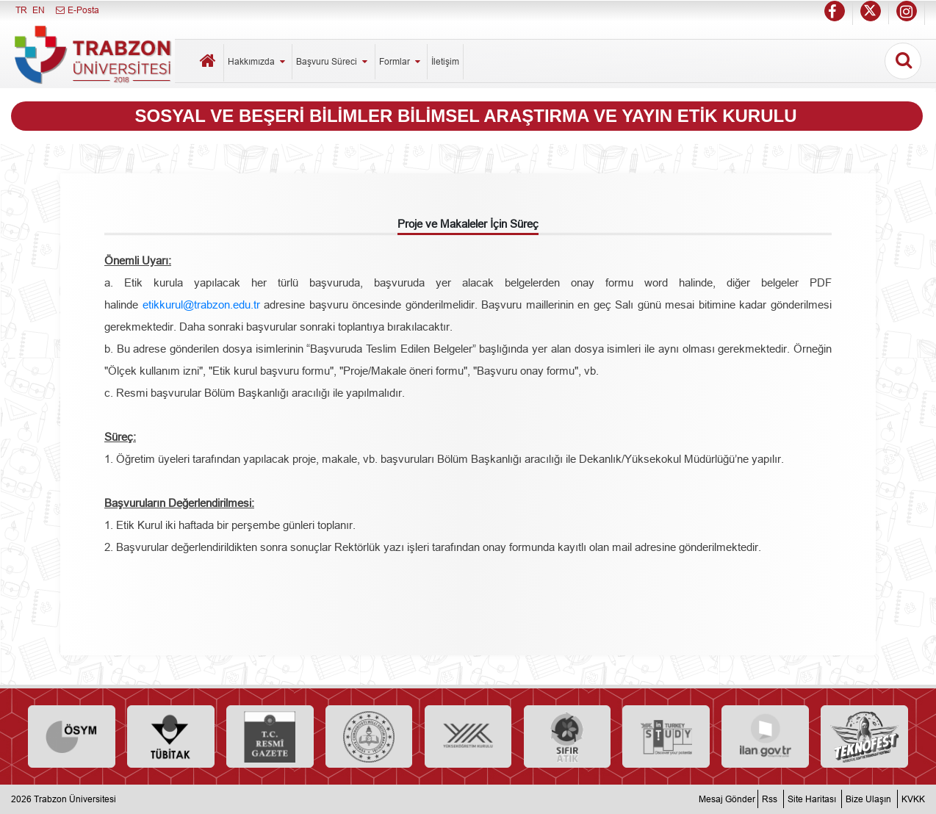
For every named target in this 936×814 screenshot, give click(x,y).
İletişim (445, 61)
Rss (769, 798)
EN (38, 9)
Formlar (401, 61)
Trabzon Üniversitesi (75, 798)
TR (21, 9)
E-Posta (76, 9)
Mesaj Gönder (727, 798)
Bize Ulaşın (868, 798)
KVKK (913, 798)
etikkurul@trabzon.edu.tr (201, 304)
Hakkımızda (258, 61)
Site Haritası (812, 798)
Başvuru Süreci (333, 61)
